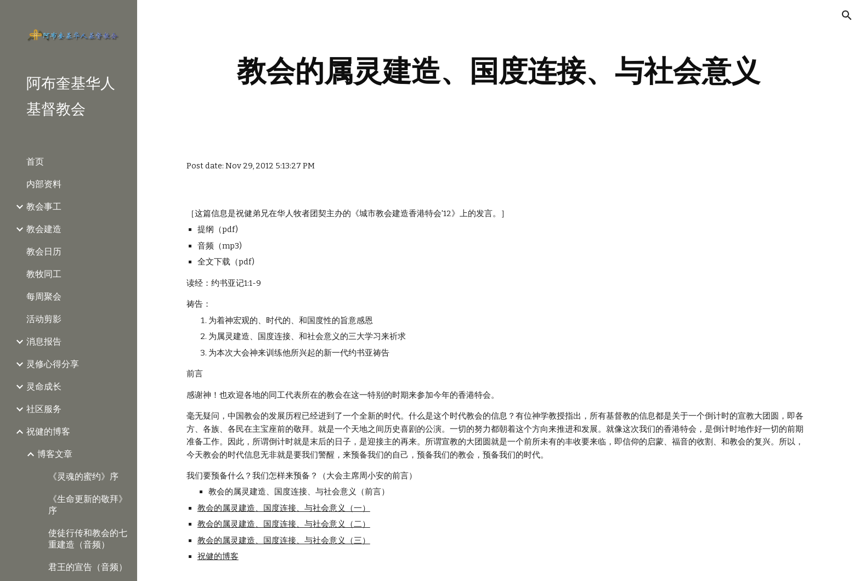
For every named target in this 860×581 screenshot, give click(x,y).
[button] (847, 15)
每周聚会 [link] (43, 296)
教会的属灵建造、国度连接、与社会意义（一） (283, 508)
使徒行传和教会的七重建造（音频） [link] (87, 539)
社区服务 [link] (43, 409)
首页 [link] (35, 161)
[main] (498, 71)
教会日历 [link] (43, 251)
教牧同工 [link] (43, 274)
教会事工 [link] (43, 206)
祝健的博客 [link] (48, 431)
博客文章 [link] (54, 454)
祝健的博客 (218, 556)
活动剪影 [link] (43, 319)
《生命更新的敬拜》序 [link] (87, 505)
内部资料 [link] (43, 184)
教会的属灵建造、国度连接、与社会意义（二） (283, 524)
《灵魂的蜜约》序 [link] (83, 476)
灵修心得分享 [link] (52, 364)
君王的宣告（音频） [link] (87, 567)
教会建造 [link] (43, 229)
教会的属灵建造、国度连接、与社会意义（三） (283, 540)
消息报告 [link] (43, 341)
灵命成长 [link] (43, 386)
